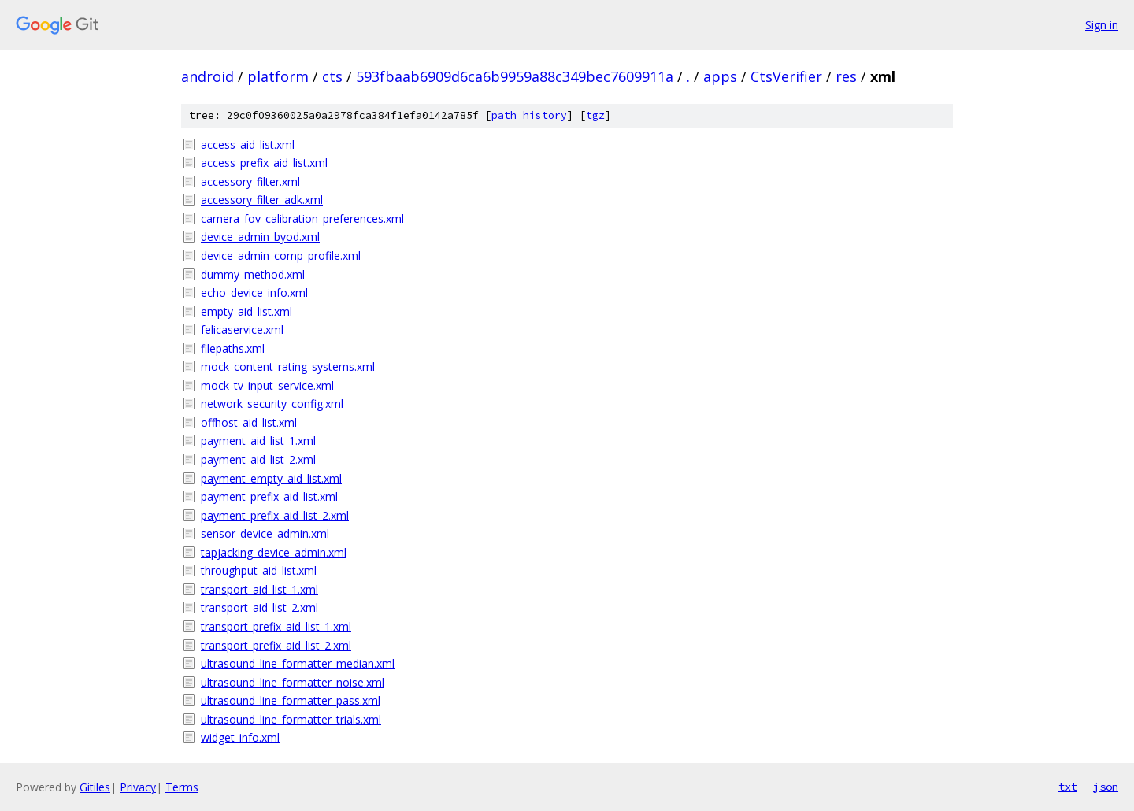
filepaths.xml (233, 348)
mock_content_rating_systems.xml (288, 366)
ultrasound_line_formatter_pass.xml (290, 700)
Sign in (1101, 24)
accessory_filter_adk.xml (262, 199)
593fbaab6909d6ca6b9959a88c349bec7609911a (514, 76)
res (846, 76)
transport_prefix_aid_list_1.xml (276, 626)
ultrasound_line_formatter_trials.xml (291, 719)
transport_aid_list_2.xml (259, 607)
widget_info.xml (240, 737)
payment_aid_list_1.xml (258, 440)
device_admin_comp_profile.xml (281, 255)
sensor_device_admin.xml (265, 533)
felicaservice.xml (242, 329)
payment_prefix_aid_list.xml (269, 496)
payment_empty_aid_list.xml (271, 478)
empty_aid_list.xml (246, 311)
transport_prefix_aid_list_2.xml (276, 645)
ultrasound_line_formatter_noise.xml (292, 682)
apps (720, 76)
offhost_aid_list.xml (249, 422)
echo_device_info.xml (254, 292)
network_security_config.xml (272, 403)
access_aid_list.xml (248, 144)
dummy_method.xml (253, 274)
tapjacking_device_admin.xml (273, 552)
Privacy (138, 787)
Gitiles (95, 787)
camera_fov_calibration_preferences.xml (302, 218)
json (1105, 787)
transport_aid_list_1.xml (259, 589)
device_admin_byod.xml (260, 236)
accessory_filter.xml (250, 181)
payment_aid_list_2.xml (258, 459)
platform (278, 76)
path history (529, 115)
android (207, 76)
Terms (181, 787)
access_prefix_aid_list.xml (264, 162)
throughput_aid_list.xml (259, 570)
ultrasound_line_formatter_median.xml (298, 663)
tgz (595, 115)
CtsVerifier (786, 76)
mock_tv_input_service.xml (267, 385)
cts (332, 76)
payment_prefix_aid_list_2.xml (275, 515)
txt (1067, 787)
